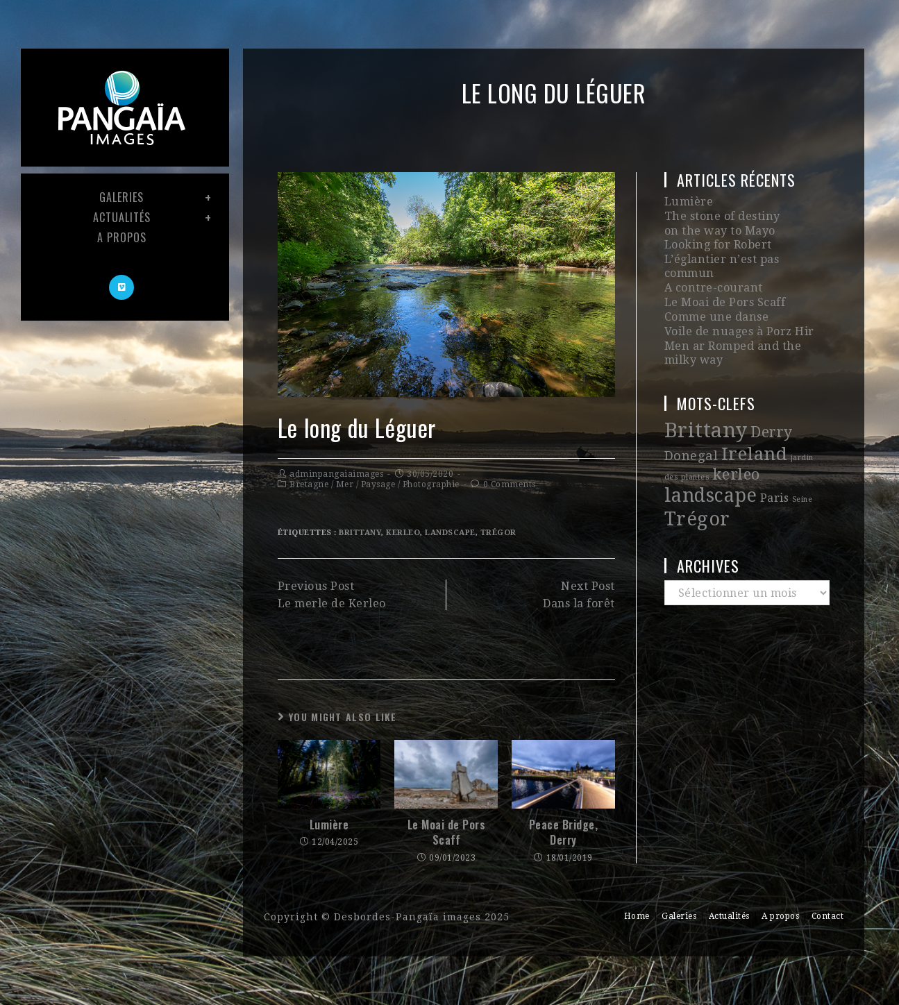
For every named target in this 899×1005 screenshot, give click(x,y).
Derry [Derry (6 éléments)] (771, 412)
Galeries (679, 916)
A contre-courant (712, 271)
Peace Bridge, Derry (563, 832)
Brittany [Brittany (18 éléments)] (706, 410)
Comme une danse (715, 299)
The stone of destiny (721, 215)
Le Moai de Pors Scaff (447, 832)
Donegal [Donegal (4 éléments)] (691, 435)
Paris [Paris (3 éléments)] (774, 476)
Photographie (431, 484)
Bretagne (308, 484)
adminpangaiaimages (336, 474)
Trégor (498, 532)
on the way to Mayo (719, 229)
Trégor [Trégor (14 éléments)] (697, 495)
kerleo (403, 532)
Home (637, 916)
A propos (780, 916)
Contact (828, 916)
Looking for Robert (717, 243)
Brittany (360, 532)
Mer (345, 484)
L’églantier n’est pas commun (747, 257)
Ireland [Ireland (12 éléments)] (754, 433)
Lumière (329, 824)
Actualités (729, 916)
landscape (450, 532)
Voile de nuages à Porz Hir (738, 313)
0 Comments (509, 484)
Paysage (378, 484)
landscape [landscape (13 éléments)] (710, 473)
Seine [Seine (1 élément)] (802, 477)
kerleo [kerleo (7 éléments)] (736, 453)
